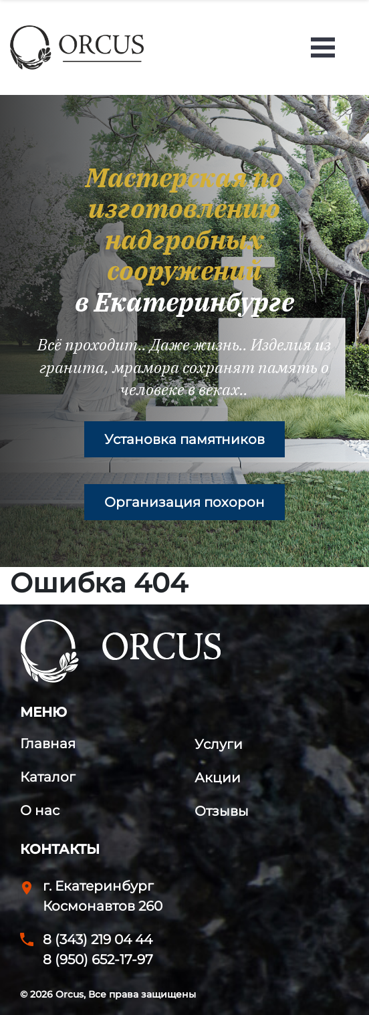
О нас (39, 810)
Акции (218, 778)
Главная (48, 744)
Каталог (48, 777)
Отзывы (222, 811)
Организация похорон (184, 502)
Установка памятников (184, 439)
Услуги (219, 744)
